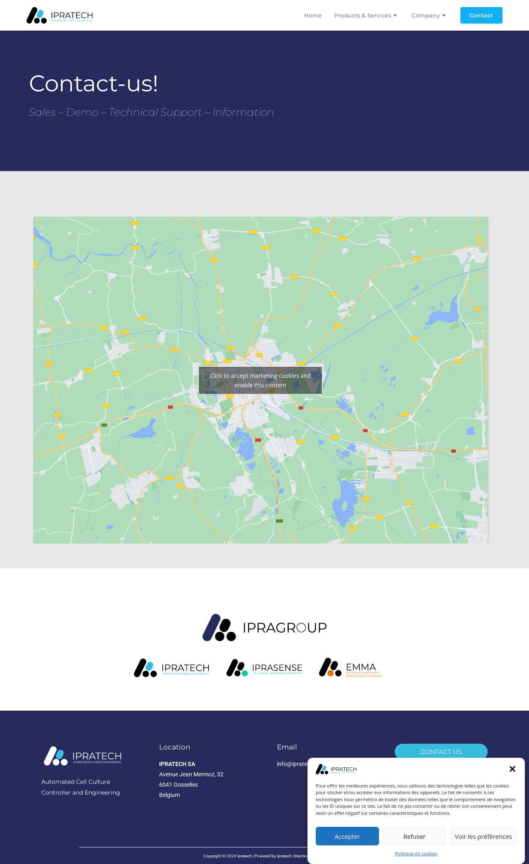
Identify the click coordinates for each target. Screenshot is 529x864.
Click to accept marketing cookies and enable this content (260, 380)
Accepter (347, 837)
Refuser (414, 837)
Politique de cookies (416, 854)
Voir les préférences (483, 837)
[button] (512, 770)
